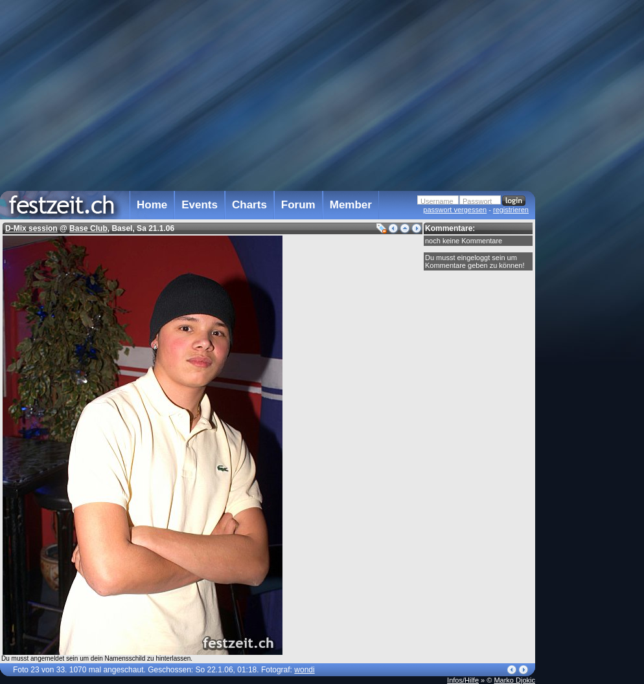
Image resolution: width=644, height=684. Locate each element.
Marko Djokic (514, 680)
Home (152, 205)
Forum (298, 205)
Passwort (477, 201)
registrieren (511, 210)
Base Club (88, 228)
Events (199, 205)
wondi (304, 669)
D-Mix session (31, 228)
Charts (249, 205)
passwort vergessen (455, 210)
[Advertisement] (592, 261)
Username (437, 201)
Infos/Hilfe (463, 680)
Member (351, 205)
